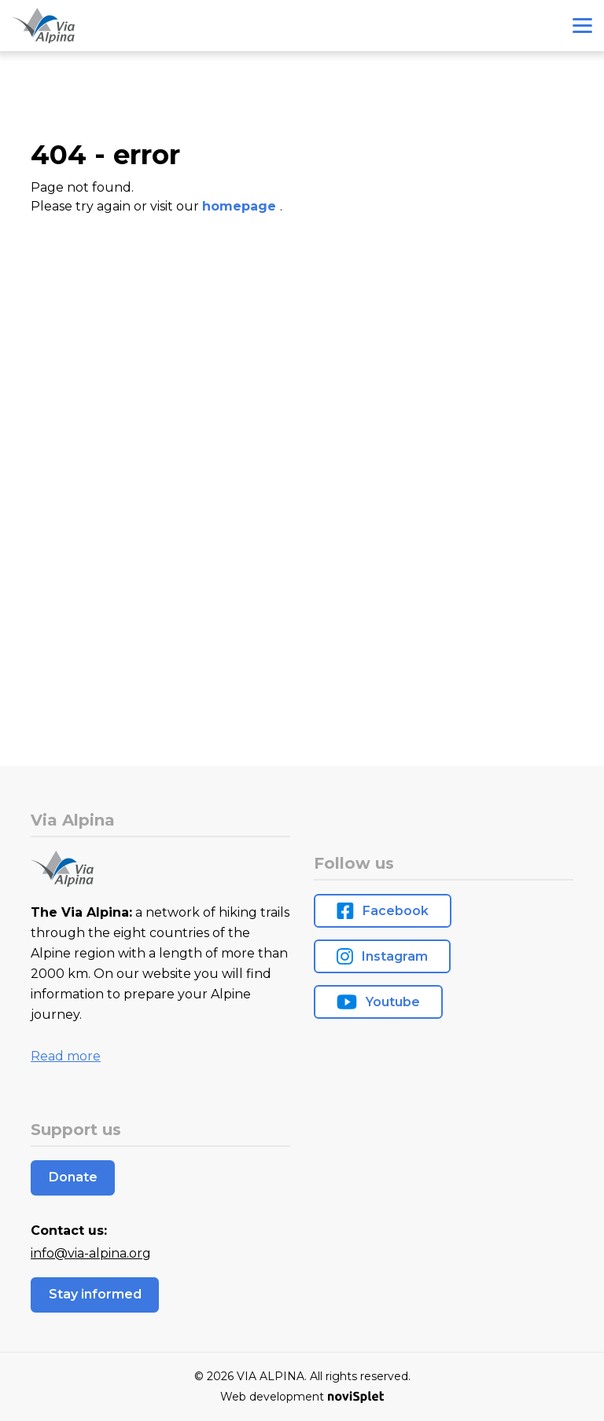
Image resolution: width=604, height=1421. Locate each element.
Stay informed (95, 1294)
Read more (66, 1056)
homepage (241, 206)
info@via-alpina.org (91, 1253)
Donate (73, 1177)
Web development (302, 1397)
